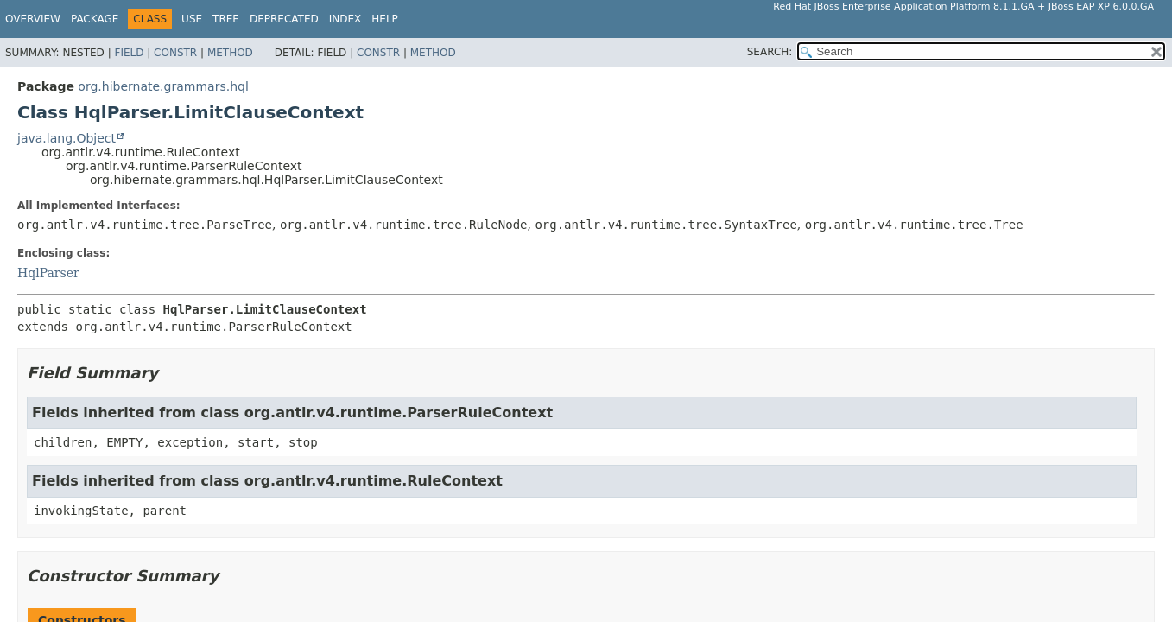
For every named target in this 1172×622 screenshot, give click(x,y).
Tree (225, 19)
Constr (175, 53)
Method (230, 53)
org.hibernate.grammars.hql (163, 86)
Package (94, 19)
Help (384, 19)
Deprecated (284, 19)
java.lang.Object (66, 138)
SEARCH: (770, 52)
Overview (32, 19)
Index (345, 19)
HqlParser (48, 273)
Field (128, 53)
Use (191, 19)
